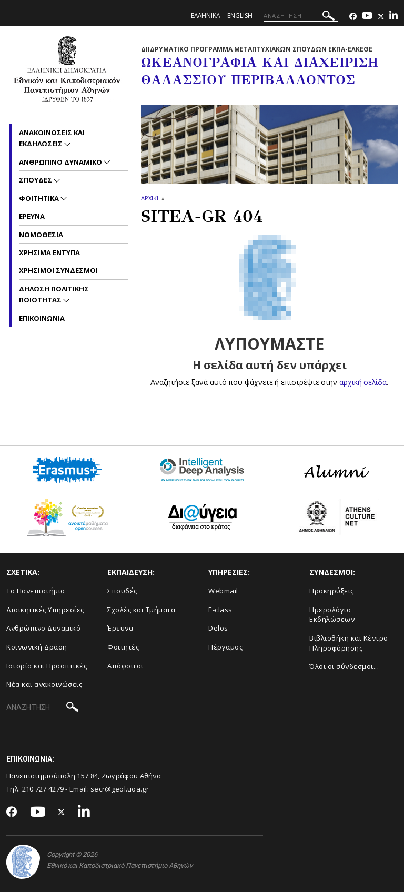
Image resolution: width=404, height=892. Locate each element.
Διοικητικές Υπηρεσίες (45, 609)
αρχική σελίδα (363, 382)
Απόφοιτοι (125, 666)
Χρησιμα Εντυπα (49, 252)
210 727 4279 (43, 789)
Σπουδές (122, 590)
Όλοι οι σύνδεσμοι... (344, 666)
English (239, 15)
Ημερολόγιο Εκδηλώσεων (332, 614)
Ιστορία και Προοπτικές (46, 666)
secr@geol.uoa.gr (119, 789)
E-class (220, 609)
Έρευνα (120, 628)
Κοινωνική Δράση (36, 647)
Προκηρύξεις (331, 590)
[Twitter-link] (381, 16)
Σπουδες (36, 180)
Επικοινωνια (42, 318)
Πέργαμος (225, 647)
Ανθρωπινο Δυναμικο (61, 162)
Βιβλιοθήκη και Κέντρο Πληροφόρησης (348, 643)
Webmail (223, 590)
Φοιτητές (123, 647)
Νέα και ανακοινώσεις (44, 684)
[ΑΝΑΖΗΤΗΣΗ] (301, 16)
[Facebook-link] (353, 16)
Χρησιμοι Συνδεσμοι (58, 270)
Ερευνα (32, 216)
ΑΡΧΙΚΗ (150, 198)
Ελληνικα (205, 15)
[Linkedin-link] (393, 16)
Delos (218, 628)
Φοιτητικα (39, 198)
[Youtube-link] (367, 16)
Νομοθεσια (41, 234)
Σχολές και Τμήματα (141, 609)
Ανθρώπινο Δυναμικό (43, 628)
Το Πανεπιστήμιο (35, 590)
